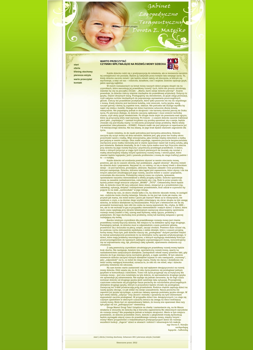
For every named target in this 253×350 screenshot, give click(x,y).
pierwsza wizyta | (145, 337)
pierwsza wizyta (82, 75)
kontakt (78, 82)
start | (96, 337)
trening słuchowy (83, 71)
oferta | (102, 337)
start (76, 64)
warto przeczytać (83, 79)
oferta (77, 68)
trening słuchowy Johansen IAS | (121, 337)
